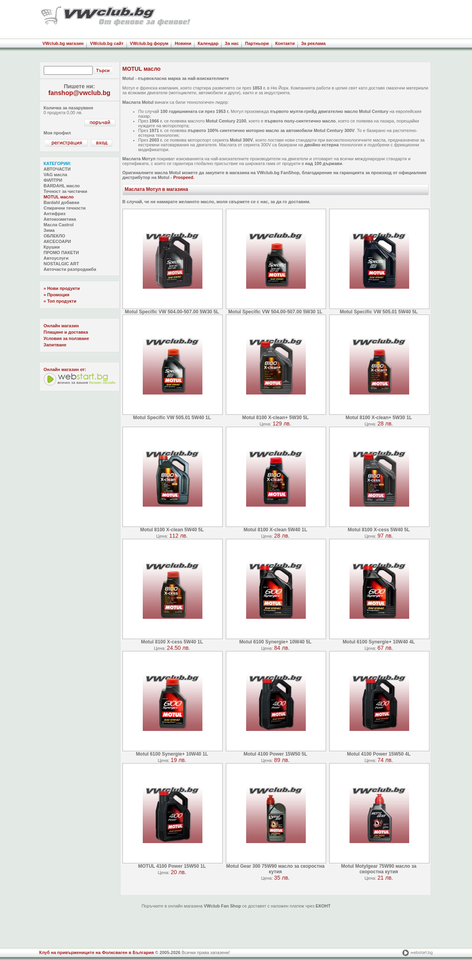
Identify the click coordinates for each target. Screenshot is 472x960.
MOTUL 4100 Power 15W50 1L (172, 866)
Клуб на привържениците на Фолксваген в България (96, 952)
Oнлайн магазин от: (65, 369)
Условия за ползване (66, 338)
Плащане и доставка (66, 332)
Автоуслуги (56, 258)
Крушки (52, 247)
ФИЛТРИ (53, 180)
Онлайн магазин (61, 325)
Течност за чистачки (65, 191)
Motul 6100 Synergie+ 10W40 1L (172, 754)
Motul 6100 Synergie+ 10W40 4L (379, 642)
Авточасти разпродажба (70, 269)
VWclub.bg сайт (106, 43)
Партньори (257, 43)
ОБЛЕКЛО (54, 235)
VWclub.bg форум (149, 43)
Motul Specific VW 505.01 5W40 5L (379, 312)
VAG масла (55, 174)
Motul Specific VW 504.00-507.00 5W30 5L (172, 312)
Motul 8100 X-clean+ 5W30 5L (275, 417)
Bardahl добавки (62, 202)
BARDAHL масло (62, 185)
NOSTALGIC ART (61, 263)
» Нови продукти (62, 288)
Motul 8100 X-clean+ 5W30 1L (379, 417)
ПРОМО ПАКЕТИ (61, 252)
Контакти (285, 43)
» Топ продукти (60, 301)
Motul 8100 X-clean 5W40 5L (172, 529)
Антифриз (55, 213)
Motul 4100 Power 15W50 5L (275, 754)
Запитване (55, 344)
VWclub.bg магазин (63, 43)
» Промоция (57, 294)
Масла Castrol (59, 224)
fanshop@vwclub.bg (79, 92)
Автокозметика (60, 219)
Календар (208, 43)
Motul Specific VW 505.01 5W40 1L (172, 417)
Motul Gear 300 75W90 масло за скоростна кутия (275, 868)
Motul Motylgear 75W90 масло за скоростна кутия (378, 868)
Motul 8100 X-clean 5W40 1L (275, 529)
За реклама (313, 43)
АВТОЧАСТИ (57, 169)
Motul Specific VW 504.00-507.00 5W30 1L (275, 312)
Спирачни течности (65, 208)
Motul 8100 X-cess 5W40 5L (379, 529)
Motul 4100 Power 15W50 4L (378, 754)
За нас (232, 43)
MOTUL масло (59, 196)
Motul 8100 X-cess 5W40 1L (172, 642)
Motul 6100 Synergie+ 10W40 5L (275, 642)
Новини (183, 43)
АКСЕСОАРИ (57, 241)
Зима (49, 230)
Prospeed (183, 177)
